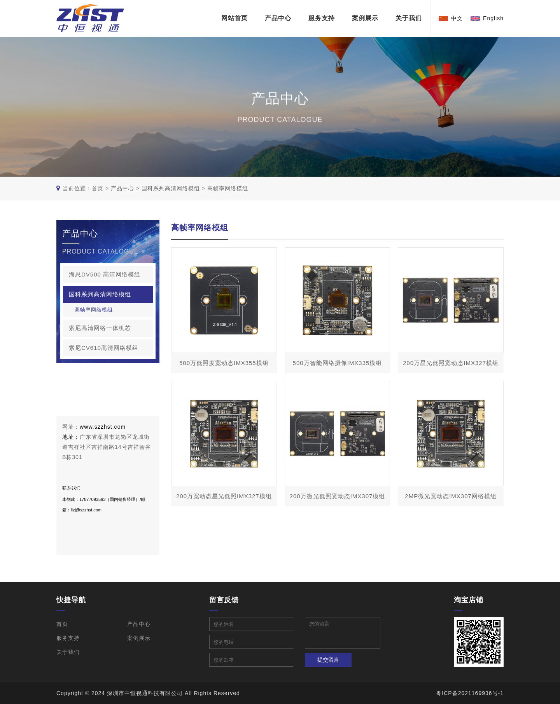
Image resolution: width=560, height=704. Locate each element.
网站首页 (234, 18)
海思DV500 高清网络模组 (111, 274)
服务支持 (321, 18)
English (493, 18)
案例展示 (365, 18)
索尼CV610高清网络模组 (111, 347)
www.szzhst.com (102, 427)
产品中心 (278, 18)
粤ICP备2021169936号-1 (470, 693)
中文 (457, 18)
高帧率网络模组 (227, 188)
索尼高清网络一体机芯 (111, 328)
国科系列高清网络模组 (171, 188)
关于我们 (409, 18)
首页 (97, 188)
